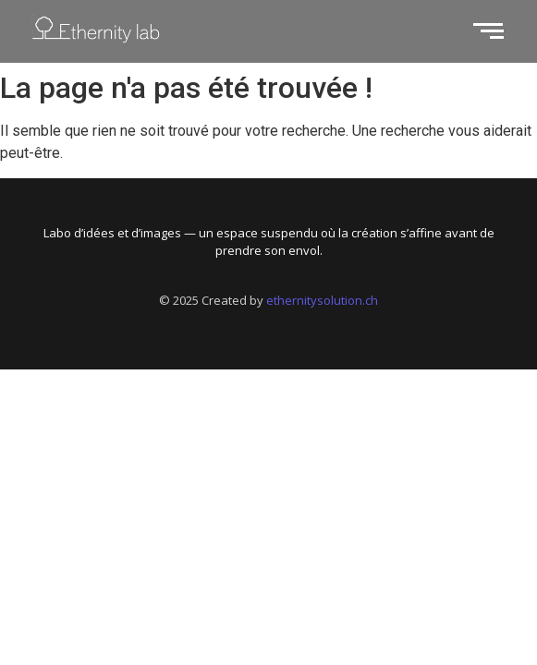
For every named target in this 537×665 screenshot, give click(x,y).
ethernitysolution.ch (322, 300)
